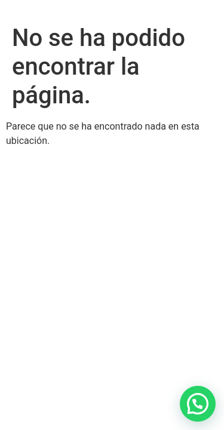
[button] (198, 404)
